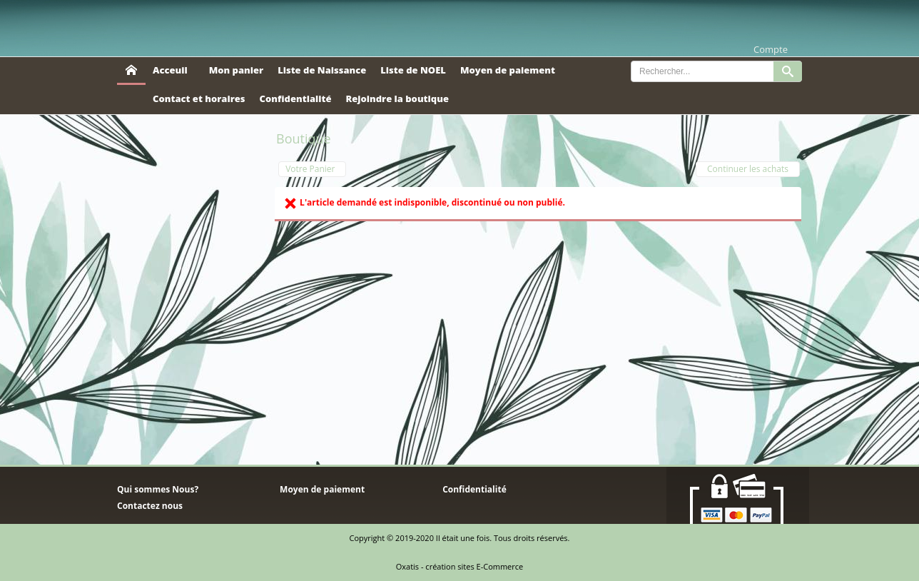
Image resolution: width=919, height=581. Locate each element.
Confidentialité (296, 98)
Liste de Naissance (322, 70)
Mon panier (236, 70)
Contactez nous (150, 506)
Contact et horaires (199, 98)
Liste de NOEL (413, 70)
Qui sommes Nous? (157, 489)
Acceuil (170, 70)
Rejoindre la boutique (397, 98)
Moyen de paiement (507, 70)
